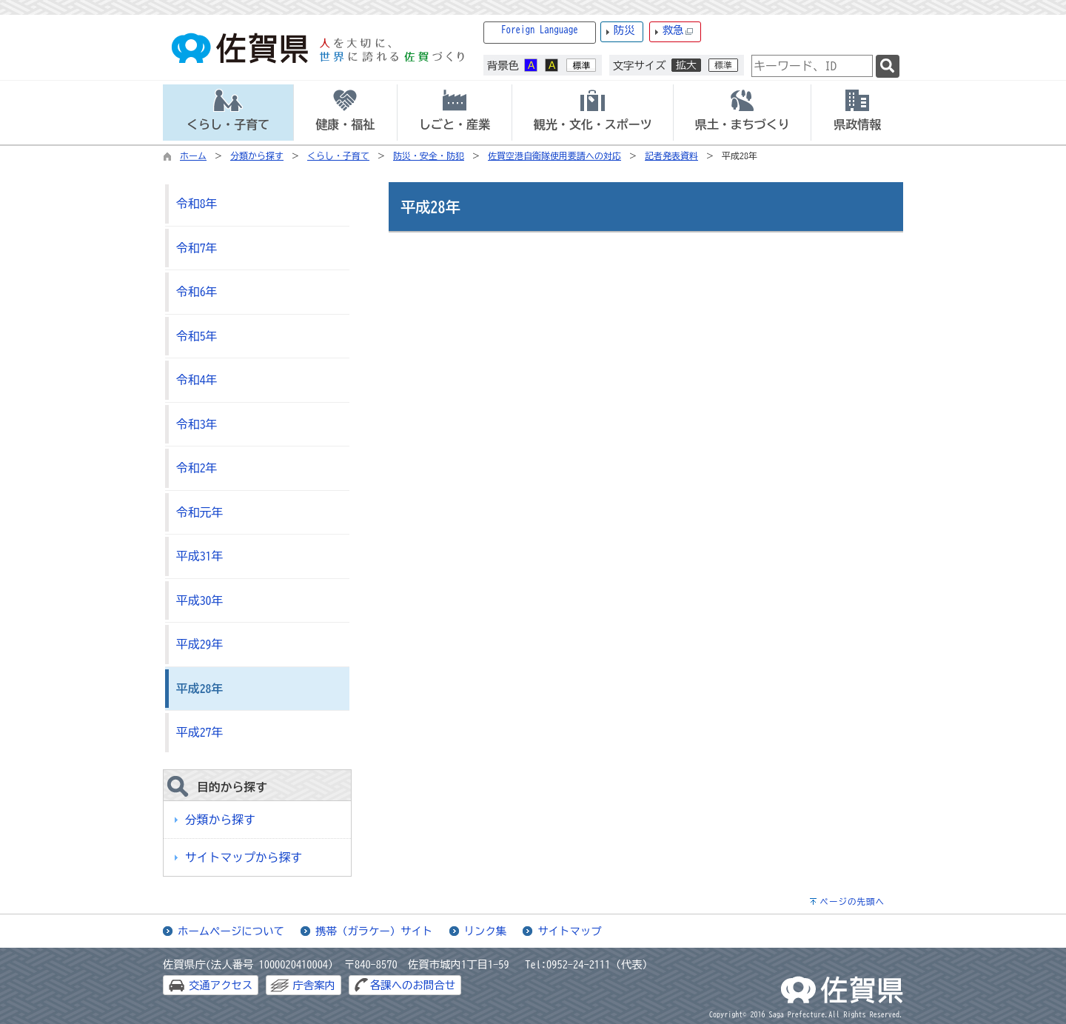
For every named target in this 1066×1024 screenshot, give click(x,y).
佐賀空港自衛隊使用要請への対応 (554, 155)
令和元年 (199, 512)
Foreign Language (539, 30)
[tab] (228, 112)
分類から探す (257, 155)
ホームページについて (231, 931)
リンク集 (485, 931)
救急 (678, 30)
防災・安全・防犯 (428, 155)
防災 (624, 30)
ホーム (193, 155)
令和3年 (196, 424)
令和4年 (196, 380)
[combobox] (812, 66)
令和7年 (196, 248)
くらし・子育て (338, 155)
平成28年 (199, 689)
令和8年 (196, 204)
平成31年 (199, 556)
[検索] (887, 66)
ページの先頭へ (852, 901)
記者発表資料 (671, 155)
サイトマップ (569, 931)
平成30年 (199, 600)
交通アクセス (220, 985)
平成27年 (199, 732)
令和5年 (196, 336)
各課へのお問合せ (412, 985)
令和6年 (196, 292)
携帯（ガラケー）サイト (373, 931)
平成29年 (199, 644)
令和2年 (196, 468)
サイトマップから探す (243, 857)
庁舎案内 (313, 985)
